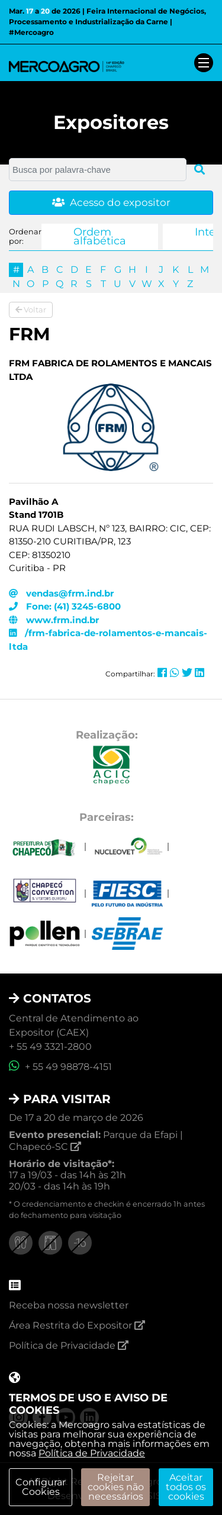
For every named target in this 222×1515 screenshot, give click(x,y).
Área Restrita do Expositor (77, 1325)
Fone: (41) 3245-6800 (65, 606)
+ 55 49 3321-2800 (50, 1046)
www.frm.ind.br (54, 620)
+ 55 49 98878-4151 (60, 1066)
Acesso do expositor (111, 202)
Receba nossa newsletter (68, 1305)
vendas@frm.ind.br (61, 593)
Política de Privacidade (91, 1453)
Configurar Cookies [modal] (40, 1487)
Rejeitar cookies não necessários (116, 1487)
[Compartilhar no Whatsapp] (174, 672)
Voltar (30, 309)
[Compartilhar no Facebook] (162, 672)
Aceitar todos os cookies (186, 1487)
